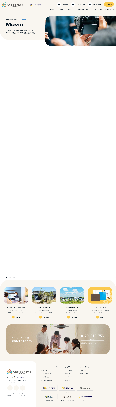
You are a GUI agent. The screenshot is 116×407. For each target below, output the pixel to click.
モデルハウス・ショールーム (107, 9)
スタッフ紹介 (68, 370)
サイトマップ (20, 393)
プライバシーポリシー (11, 393)
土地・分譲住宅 (45, 377)
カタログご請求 (84, 373)
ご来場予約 (83, 370)
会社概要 (67, 367)
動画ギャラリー (69, 380)
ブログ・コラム (69, 377)
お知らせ (67, 373)
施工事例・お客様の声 (83, 9)
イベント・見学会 (94, 9)
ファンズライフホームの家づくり (58, 9)
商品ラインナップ (72, 9)
